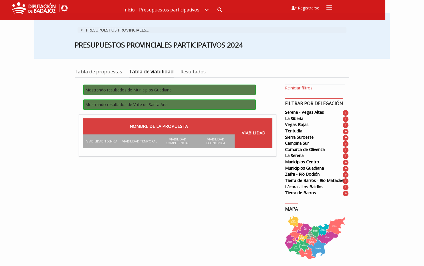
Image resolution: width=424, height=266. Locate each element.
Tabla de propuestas (98, 71)
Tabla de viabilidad (151, 71)
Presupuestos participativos (215, 10)
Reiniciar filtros (298, 88)
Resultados (193, 71)
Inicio (170, 10)
